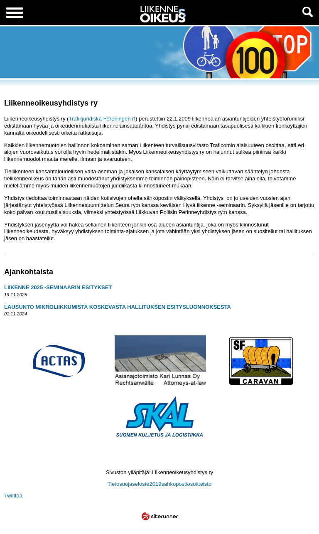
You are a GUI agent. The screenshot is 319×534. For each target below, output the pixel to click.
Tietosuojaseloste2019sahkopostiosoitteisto (159, 484)
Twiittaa (13, 495)
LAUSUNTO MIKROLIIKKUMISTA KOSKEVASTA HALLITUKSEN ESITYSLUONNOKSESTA (117, 307)
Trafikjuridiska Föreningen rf (102, 119)
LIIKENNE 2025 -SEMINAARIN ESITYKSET (58, 287)
